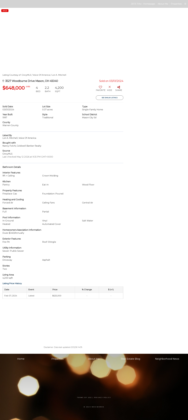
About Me (163, 4)
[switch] (100, 89)
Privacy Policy (102, 397)
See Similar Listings (109, 98)
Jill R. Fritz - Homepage (143, 4)
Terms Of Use (84, 397)
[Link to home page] (3, 4)
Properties (176, 4)
